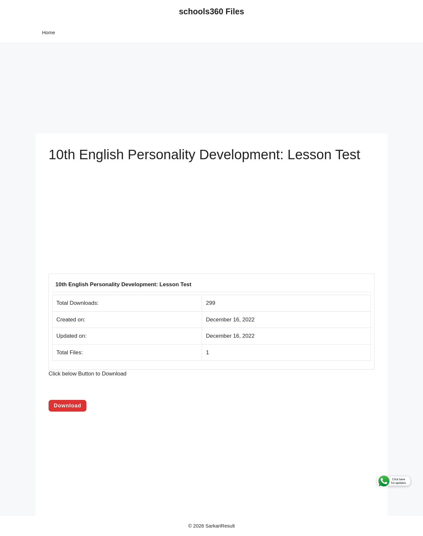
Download (67, 405)
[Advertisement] (195, 88)
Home (48, 32)
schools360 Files (211, 11)
